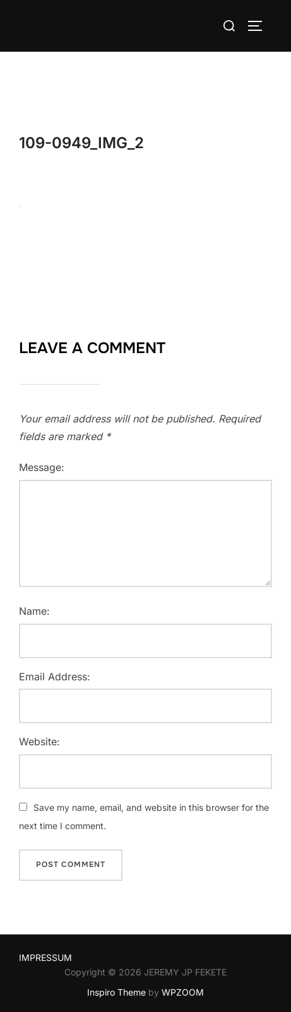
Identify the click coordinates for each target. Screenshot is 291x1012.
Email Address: (54, 676)
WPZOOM (183, 992)
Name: (34, 611)
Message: (41, 467)
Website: (39, 741)
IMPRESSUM (45, 957)
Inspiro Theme (116, 992)
